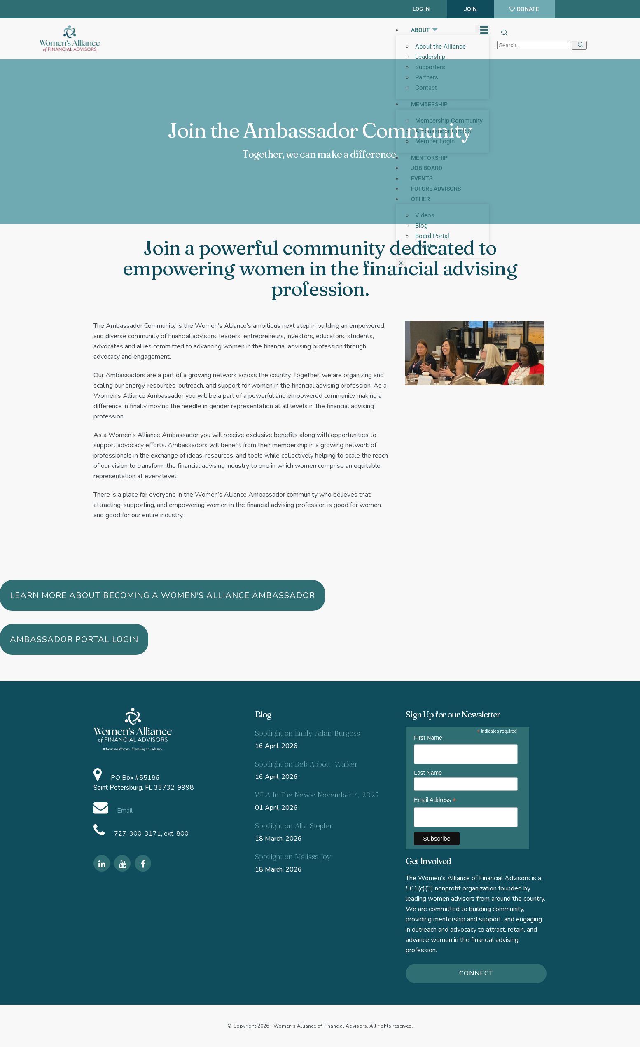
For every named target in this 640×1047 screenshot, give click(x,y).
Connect (476, 973)
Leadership (430, 57)
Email (124, 810)
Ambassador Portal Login (74, 639)
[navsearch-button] (503, 33)
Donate (425, 246)
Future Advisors (436, 188)
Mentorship (429, 157)
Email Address (435, 800)
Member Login (435, 141)
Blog (421, 225)
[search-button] (579, 45)
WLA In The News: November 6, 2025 (316, 794)
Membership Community (449, 120)
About (425, 30)
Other (425, 199)
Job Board (426, 168)
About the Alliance (440, 46)
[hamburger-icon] (482, 29)
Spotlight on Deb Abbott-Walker (306, 764)
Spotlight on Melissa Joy (293, 856)
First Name (428, 737)
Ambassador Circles (443, 131)
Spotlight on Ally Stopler (294, 825)
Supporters (430, 67)
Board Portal (432, 236)
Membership (433, 104)
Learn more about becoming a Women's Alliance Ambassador (162, 595)
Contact (426, 87)
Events (421, 178)
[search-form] (533, 45)
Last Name (428, 772)
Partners (426, 77)
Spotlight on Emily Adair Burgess (307, 733)
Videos (424, 215)
